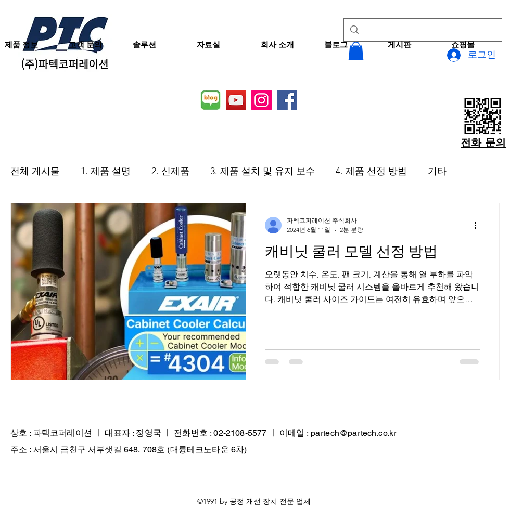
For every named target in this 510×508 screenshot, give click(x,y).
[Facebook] (287, 100)
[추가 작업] (479, 225)
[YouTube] (236, 100)
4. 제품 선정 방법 (371, 171)
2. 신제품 (170, 171)
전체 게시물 (35, 171)
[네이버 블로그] (210, 100)
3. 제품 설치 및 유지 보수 (262, 171)
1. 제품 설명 (106, 171)
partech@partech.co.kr (353, 433)
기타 (437, 171)
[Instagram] (261, 100)
